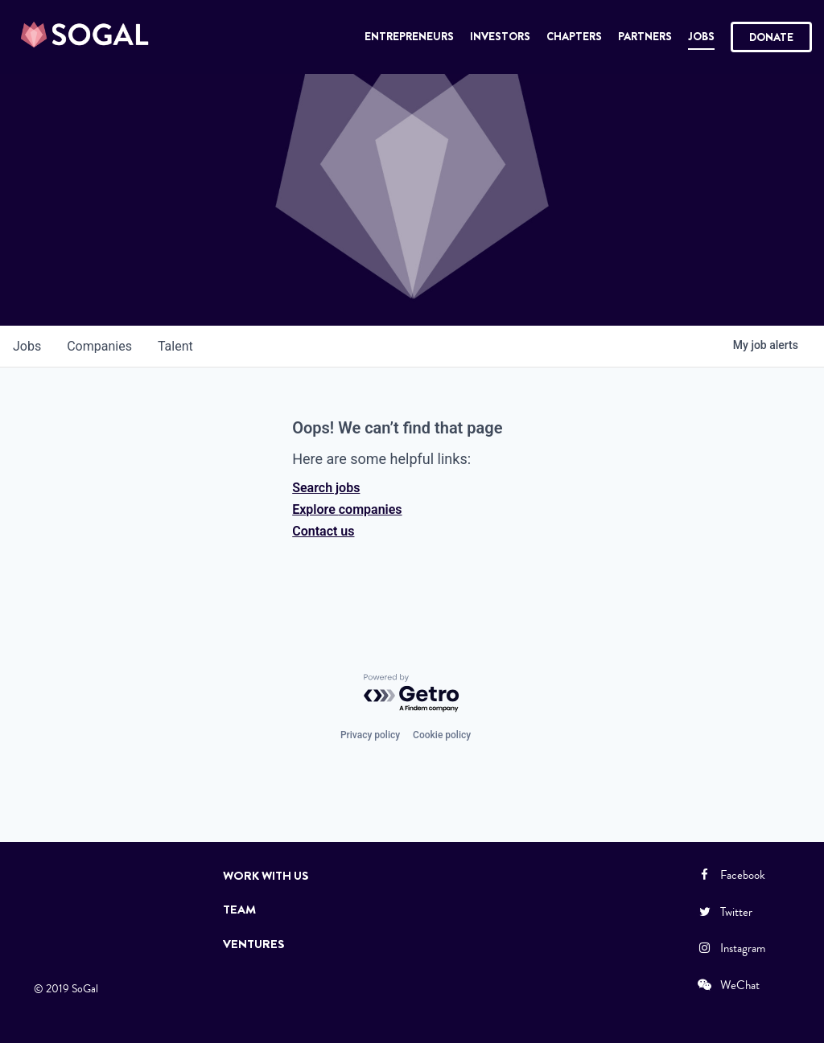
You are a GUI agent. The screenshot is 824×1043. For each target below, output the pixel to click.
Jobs (701, 36)
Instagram (730, 948)
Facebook (730, 875)
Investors (500, 36)
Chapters (574, 36)
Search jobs (326, 487)
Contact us (323, 531)
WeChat (728, 985)
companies (99, 346)
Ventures (254, 944)
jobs (27, 346)
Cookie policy (442, 735)
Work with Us (266, 876)
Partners (645, 36)
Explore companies (347, 509)
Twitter (724, 912)
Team (239, 909)
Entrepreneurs (409, 36)
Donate (771, 37)
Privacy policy (370, 735)
